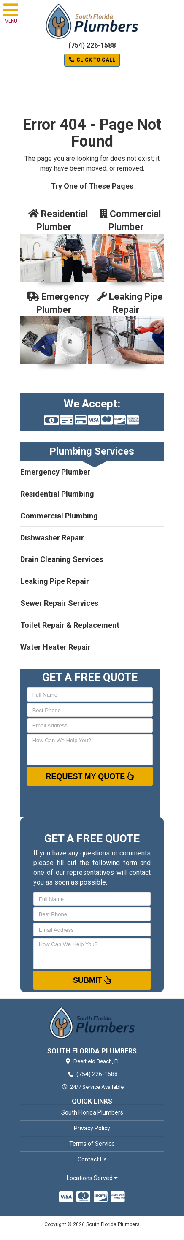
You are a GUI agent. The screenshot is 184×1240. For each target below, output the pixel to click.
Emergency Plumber (55, 471)
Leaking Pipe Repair (54, 581)
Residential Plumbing (57, 493)
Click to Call (92, 60)
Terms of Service (92, 1143)
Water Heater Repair (55, 647)
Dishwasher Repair (52, 537)
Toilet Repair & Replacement (69, 625)
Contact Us (92, 1159)
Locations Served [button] (92, 1178)
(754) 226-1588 (92, 45)
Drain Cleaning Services (61, 559)
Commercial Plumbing (59, 515)
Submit (92, 980)
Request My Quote (90, 776)
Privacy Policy (92, 1128)
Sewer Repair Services (59, 603)
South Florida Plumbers (92, 1112)
